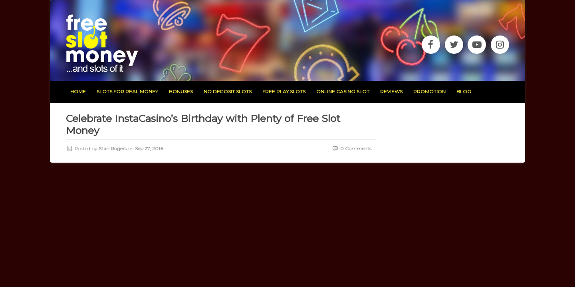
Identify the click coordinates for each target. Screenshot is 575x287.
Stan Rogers (113, 148)
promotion (429, 91)
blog (463, 91)
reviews (391, 91)
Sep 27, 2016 (149, 148)
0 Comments (355, 148)
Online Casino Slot (342, 91)
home (78, 91)
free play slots (283, 91)
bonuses (181, 91)
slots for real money (127, 91)
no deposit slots (228, 91)
